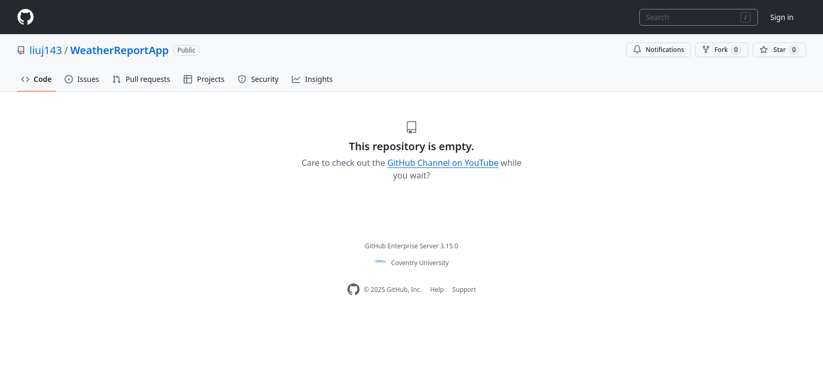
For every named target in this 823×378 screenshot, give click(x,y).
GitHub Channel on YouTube (443, 163)
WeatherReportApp (119, 50)
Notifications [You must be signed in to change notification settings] (658, 49)
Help (437, 289)
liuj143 (45, 50)
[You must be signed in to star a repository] (779, 50)
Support (464, 289)
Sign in (782, 17)
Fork (721, 50)
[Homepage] (25, 17)
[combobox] (698, 17)
